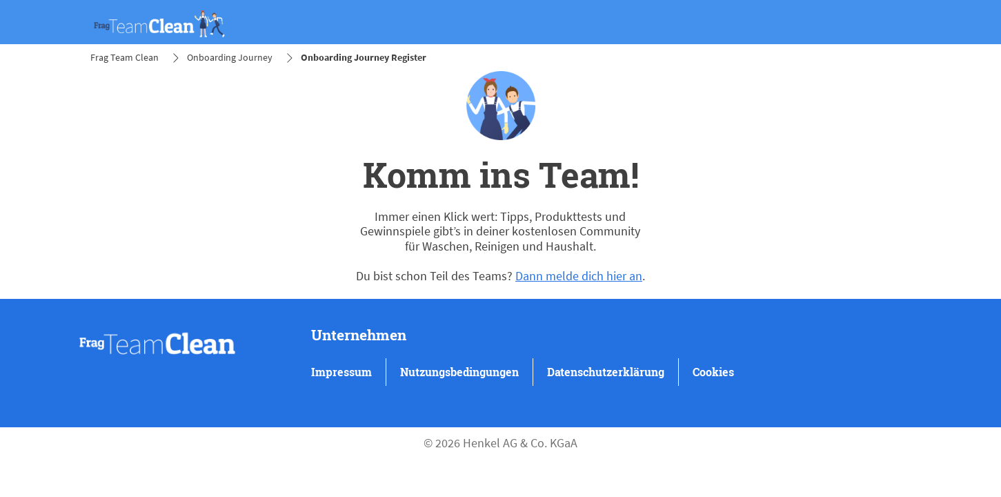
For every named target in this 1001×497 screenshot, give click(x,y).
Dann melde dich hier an (578, 276)
